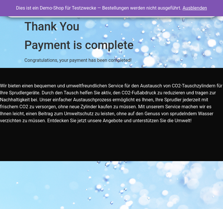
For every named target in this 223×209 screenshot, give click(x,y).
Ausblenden (195, 8)
